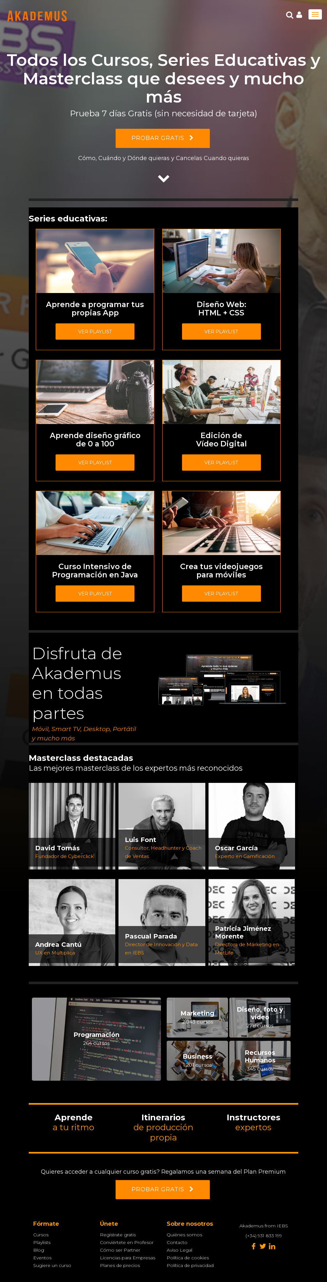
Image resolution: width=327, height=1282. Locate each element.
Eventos (42, 1258)
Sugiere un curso (52, 1265)
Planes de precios (120, 1265)
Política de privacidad (190, 1265)
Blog (38, 1250)
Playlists (41, 1242)
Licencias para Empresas (127, 1258)
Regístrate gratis (118, 1235)
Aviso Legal (179, 1250)
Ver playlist (95, 331)
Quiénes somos (184, 1235)
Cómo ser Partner (120, 1250)
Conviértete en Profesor (127, 1242)
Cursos (41, 1235)
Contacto (177, 1242)
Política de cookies (188, 1258)
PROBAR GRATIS (163, 138)
